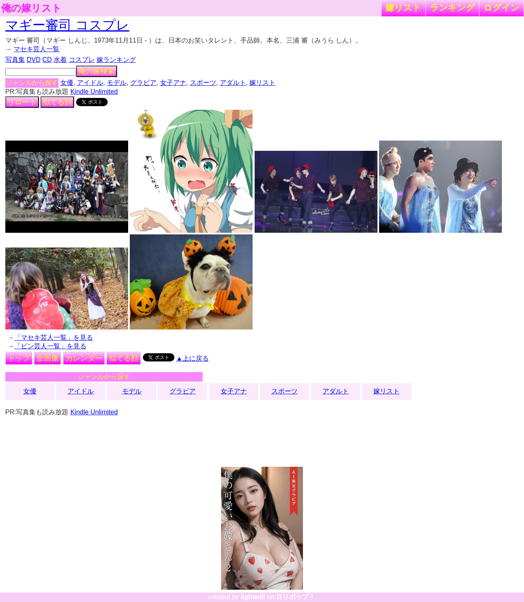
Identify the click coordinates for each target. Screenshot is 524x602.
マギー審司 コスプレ (67, 25)
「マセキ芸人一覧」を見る (53, 337)
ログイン (501, 7)
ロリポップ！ (295, 596)
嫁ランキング (116, 59)
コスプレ (82, 59)
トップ (19, 358)
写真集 (15, 59)
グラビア (143, 82)
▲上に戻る (192, 358)
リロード (22, 102)
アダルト (233, 82)
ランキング (452, 7)
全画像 (47, 358)
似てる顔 (57, 102)
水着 (60, 59)
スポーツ (203, 82)
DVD (34, 59)
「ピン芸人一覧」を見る (50, 346)
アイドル (90, 82)
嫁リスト (403, 7)
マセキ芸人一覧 (36, 48)
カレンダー (84, 358)
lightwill (253, 596)
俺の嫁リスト (31, 8)
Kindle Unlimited (94, 91)
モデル (116, 82)
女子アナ (173, 82)
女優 (66, 82)
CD (47, 59)
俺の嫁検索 (96, 71)
